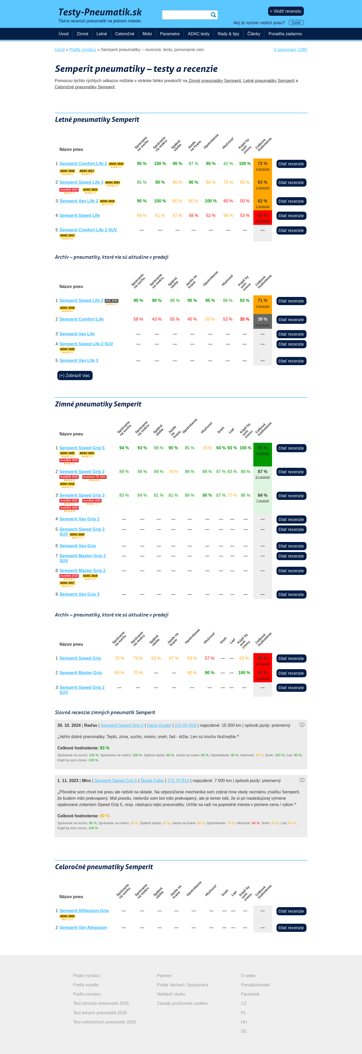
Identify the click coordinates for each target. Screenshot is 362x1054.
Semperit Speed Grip (80, 658)
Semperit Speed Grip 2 (82, 471)
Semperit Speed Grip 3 (82, 495)
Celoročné (124, 34)
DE (244, 1031)
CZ (244, 1003)
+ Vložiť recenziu (285, 11)
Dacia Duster (159, 725)
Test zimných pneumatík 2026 (101, 1003)
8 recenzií (262, 453)
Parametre (170, 34)
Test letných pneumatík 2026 (100, 1013)
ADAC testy (199, 34)
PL (243, 1013)
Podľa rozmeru (87, 994)
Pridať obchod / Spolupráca (182, 985)
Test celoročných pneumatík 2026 (104, 1022)
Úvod (63, 34)
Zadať (296, 22)
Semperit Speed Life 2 (81, 300)
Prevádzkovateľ (255, 985)
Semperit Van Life (77, 334)
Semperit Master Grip (80, 672)
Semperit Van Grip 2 (79, 519)
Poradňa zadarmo (285, 34)
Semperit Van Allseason (83, 927)
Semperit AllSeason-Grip (84, 910)
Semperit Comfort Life (81, 319)
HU (244, 1022)
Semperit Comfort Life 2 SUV (88, 230)
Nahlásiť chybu (171, 994)
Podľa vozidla (85, 985)
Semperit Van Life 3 (78, 360)
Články (254, 34)
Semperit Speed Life (79, 215)
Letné (102, 34)
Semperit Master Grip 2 (82, 570)
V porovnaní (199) (290, 49)
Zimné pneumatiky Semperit (215, 80)
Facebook (250, 994)
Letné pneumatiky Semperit (269, 80)
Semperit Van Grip (77, 546)
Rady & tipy (228, 34)
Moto (147, 34)
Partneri (164, 975)
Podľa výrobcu (86, 975)
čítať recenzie (291, 164)
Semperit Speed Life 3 (81, 182)
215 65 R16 (186, 725)
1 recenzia (262, 206)
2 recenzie (262, 187)
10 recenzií (262, 220)
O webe (248, 975)
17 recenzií (262, 477)
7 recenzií (262, 500)
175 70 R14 (178, 780)
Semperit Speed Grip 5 (82, 448)
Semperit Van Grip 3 (79, 594)
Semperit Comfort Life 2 (83, 163)
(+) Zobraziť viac (74, 375)
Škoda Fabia (152, 780)
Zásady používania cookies (182, 1003)
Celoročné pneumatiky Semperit (85, 87)
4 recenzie (262, 169)
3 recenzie (262, 663)
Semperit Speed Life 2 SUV (86, 344)
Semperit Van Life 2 (78, 201)
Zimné (82, 34)
